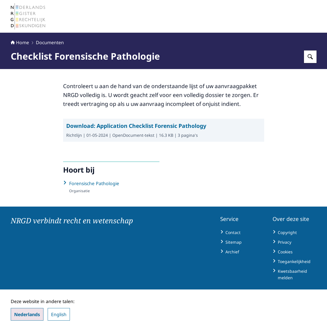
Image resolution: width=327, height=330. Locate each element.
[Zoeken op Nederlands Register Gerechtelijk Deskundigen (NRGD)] (310, 56)
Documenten (50, 42)
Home (20, 42)
